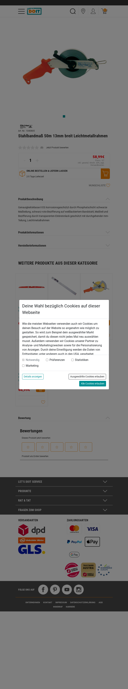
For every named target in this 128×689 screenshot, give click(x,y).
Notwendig (32, 360)
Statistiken (81, 360)
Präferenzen (57, 360)
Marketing (32, 365)
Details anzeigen (33, 376)
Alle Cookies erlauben (92, 383)
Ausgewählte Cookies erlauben (87, 376)
